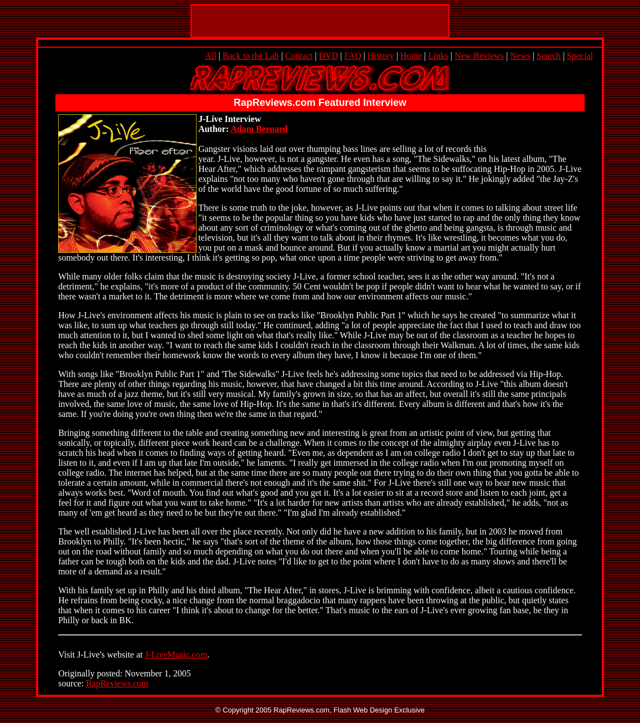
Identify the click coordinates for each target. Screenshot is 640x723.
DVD (328, 55)
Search (548, 55)
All (210, 55)
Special (580, 55)
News (520, 55)
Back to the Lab (251, 55)
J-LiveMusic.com (176, 654)
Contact (299, 55)
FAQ (353, 55)
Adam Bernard (259, 129)
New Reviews (479, 55)
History (381, 55)
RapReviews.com (117, 683)
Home (411, 55)
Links (438, 55)
